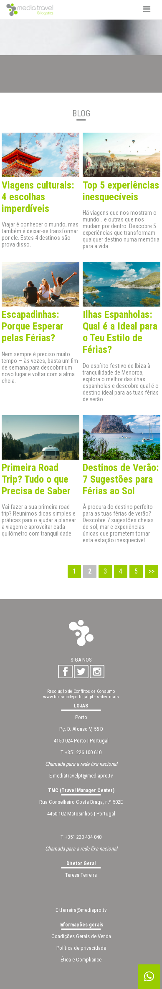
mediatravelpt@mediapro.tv (83, 776)
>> (151, 571)
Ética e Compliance (81, 959)
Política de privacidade (81, 948)
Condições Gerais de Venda (81, 936)
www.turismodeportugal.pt (68, 697)
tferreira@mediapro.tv (83, 910)
